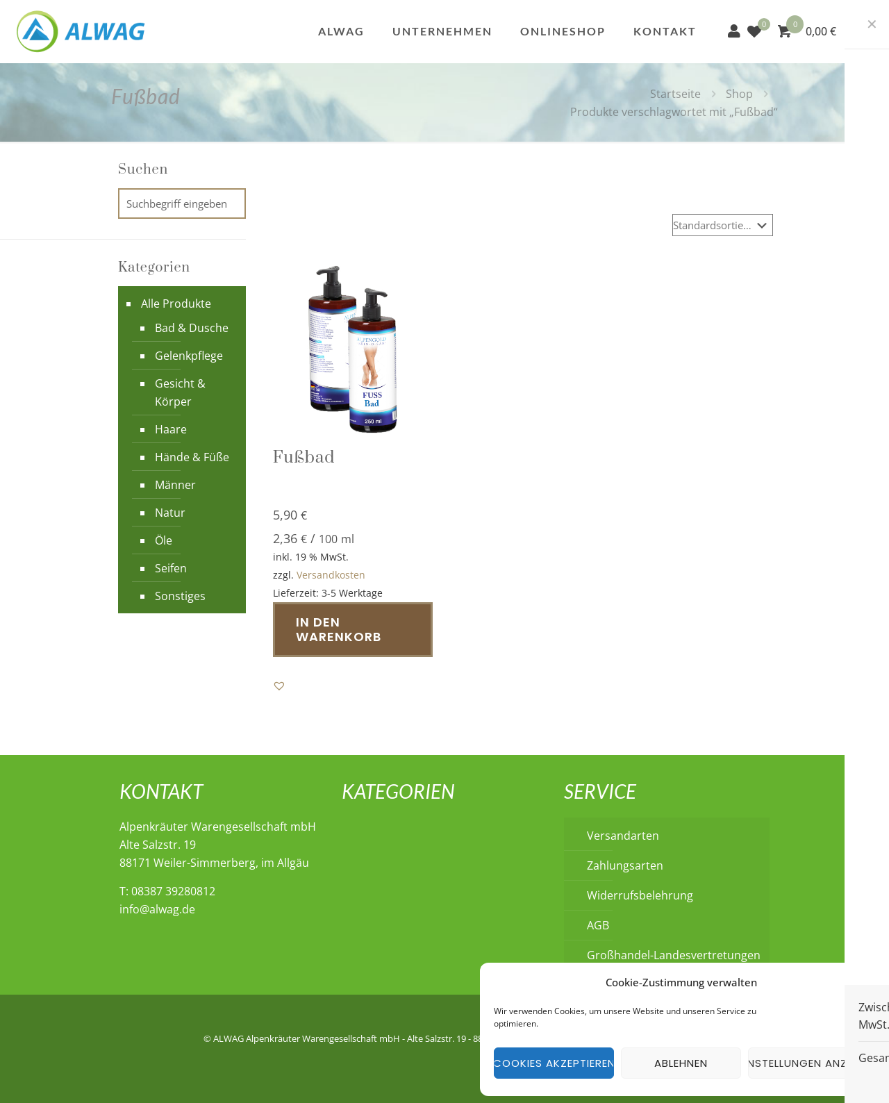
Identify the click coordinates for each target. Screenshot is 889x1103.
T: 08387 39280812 (167, 891)
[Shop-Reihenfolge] (722, 225)
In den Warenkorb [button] (338, 629)
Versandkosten (331, 574)
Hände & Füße (192, 457)
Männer (175, 484)
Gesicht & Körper (180, 392)
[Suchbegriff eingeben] (182, 203)
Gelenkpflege (189, 355)
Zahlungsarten (625, 865)
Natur (170, 512)
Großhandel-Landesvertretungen (674, 955)
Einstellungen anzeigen (808, 1063)
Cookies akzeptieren (554, 1063)
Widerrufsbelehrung (640, 895)
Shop (739, 93)
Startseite (675, 93)
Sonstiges (180, 596)
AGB (598, 925)
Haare (171, 429)
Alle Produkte (176, 303)
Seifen (171, 568)
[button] (279, 685)
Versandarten (623, 835)
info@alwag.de (157, 909)
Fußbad (304, 457)
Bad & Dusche (192, 327)
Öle (163, 540)
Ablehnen (681, 1063)
